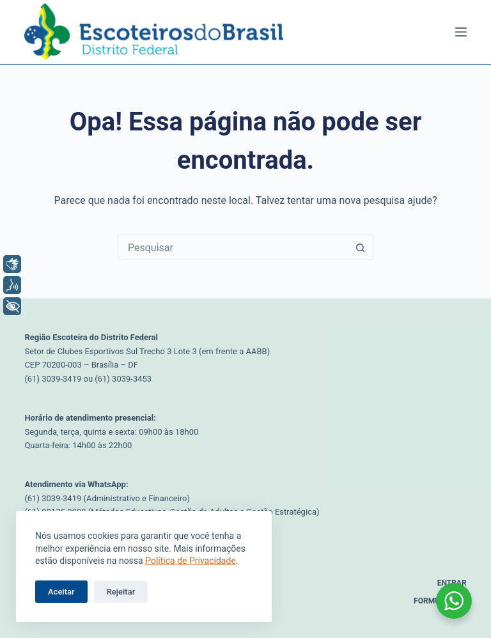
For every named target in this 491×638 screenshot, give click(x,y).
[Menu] (461, 32)
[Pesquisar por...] (232, 247)
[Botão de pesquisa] (360, 247)
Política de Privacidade (190, 561)
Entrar (452, 583)
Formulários (440, 600)
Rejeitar (121, 591)
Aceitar (61, 591)
